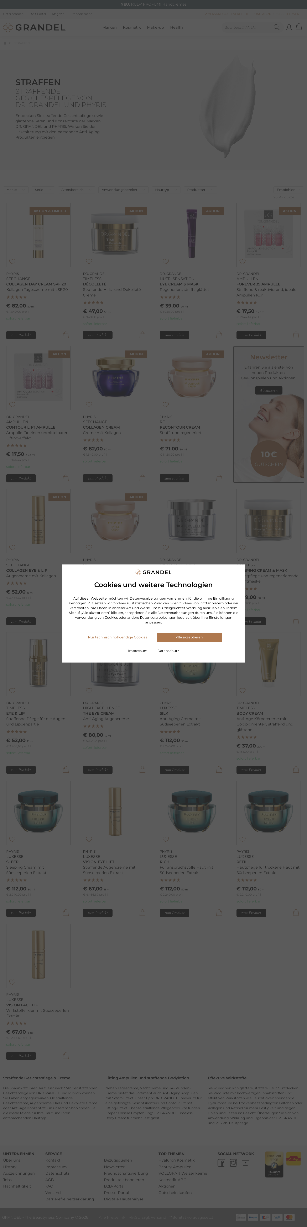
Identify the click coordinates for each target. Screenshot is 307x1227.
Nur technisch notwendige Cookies (117, 637)
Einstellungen (220, 618)
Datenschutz (168, 651)
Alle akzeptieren (189, 637)
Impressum (137, 651)
